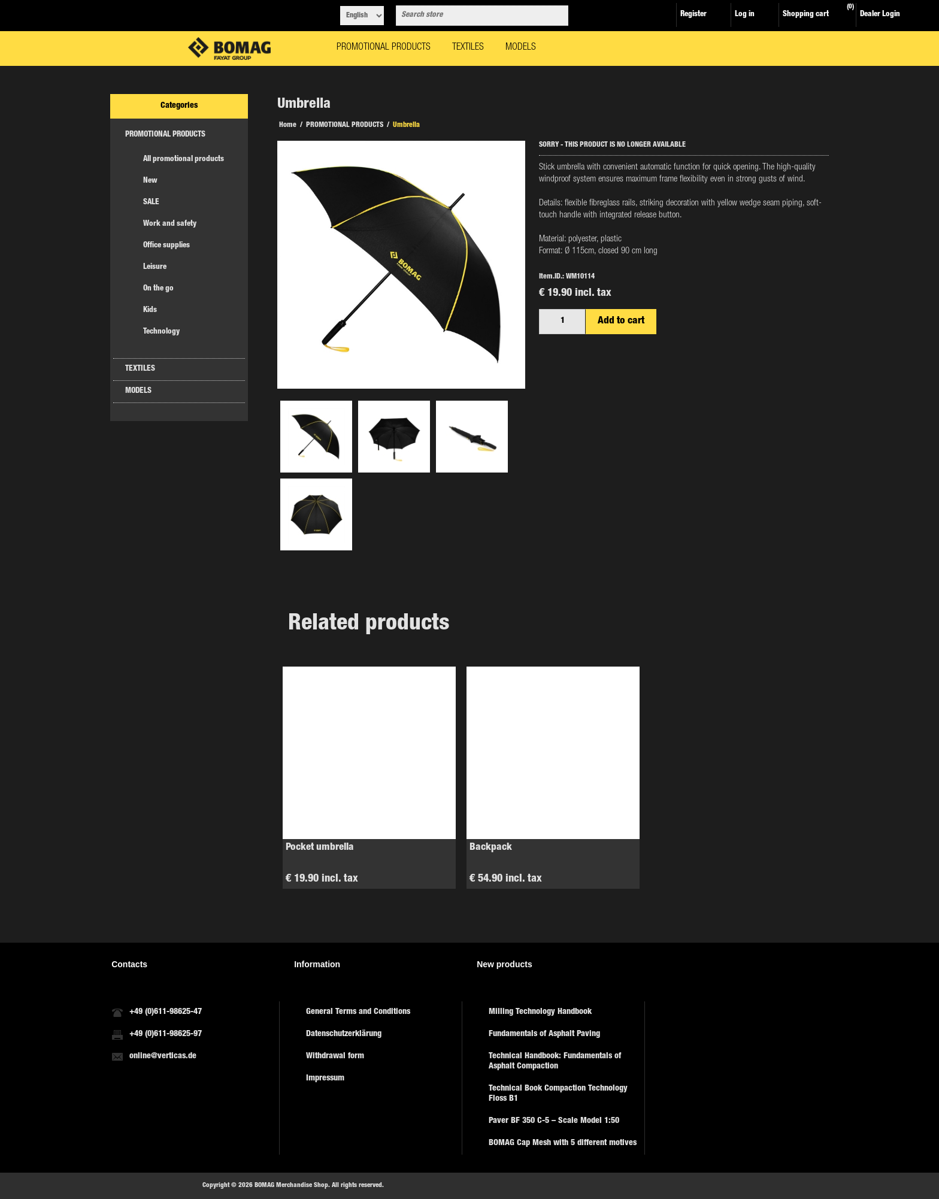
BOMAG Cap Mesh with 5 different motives (563, 1143)
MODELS (138, 391)
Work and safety (169, 224)
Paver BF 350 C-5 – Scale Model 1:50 (554, 1121)
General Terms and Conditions (358, 1012)
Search (557, 15)
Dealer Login (880, 15)
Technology (161, 332)
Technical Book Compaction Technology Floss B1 (558, 1094)
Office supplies (166, 246)
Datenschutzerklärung (343, 1034)
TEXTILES (140, 369)
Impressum (325, 1078)
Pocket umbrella (320, 848)
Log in (745, 15)
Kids (150, 310)
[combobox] (471, 15)
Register (693, 15)
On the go (158, 289)
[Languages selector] (362, 15)
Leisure (154, 267)
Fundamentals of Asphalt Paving (544, 1034)
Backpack (490, 848)
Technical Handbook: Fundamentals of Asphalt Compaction (555, 1061)
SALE (151, 203)
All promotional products (183, 160)
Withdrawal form (335, 1056)
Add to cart (621, 321)
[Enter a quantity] (562, 321)
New (150, 181)
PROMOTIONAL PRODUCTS (165, 135)
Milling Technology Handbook (540, 1012)
